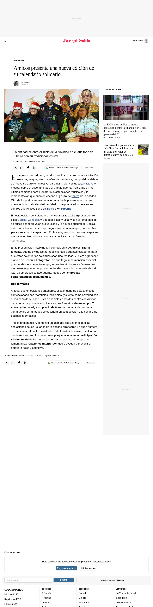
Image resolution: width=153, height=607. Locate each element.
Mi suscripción (11, 594)
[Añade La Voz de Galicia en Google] (61, 167)
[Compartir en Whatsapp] (15, 167)
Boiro (50, 208)
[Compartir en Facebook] (28, 167)
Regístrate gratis (66, 568)
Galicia (82, 597)
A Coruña (46, 593)
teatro (75, 196)
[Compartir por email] (21, 167)
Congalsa (33, 219)
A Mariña (46, 597)
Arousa (45, 602)
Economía (84, 602)
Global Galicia (123, 602)
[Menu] (6, 41)
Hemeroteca (10, 604)
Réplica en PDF (12, 599)
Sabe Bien (121, 597)
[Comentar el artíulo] (89, 168)
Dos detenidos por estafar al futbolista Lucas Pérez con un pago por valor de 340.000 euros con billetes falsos (118, 152)
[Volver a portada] (77, 41)
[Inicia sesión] (141, 40)
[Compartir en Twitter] (34, 167)
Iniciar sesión (88, 568)
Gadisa (22, 219)
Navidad (88, 183)
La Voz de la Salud (126, 593)
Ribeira (66, 208)
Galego (120, 580)
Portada (83, 593)
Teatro (21, 355)
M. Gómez (26, 82)
